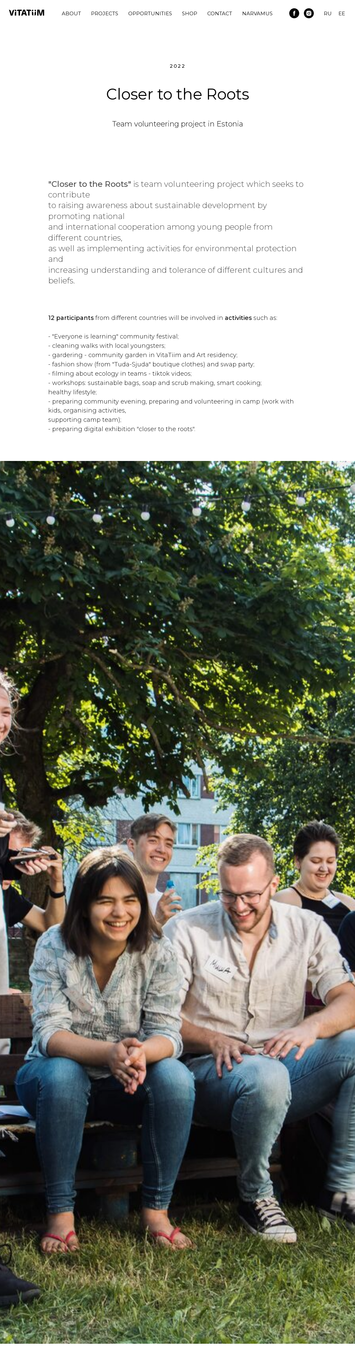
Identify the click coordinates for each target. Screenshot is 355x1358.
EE (341, 13)
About (71, 13)
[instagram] (309, 13)
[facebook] (294, 13)
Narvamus (257, 13)
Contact (219, 13)
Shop (189, 13)
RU (328, 13)
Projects (104, 13)
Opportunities (150, 13)
